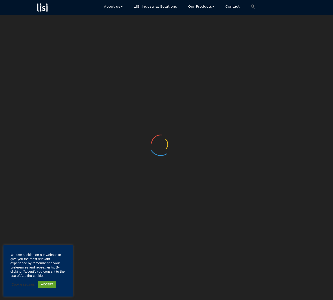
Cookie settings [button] (23, 284)
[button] (253, 7)
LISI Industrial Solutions (155, 6)
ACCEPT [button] (47, 284)
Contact (232, 6)
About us (113, 6)
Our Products (201, 6)
